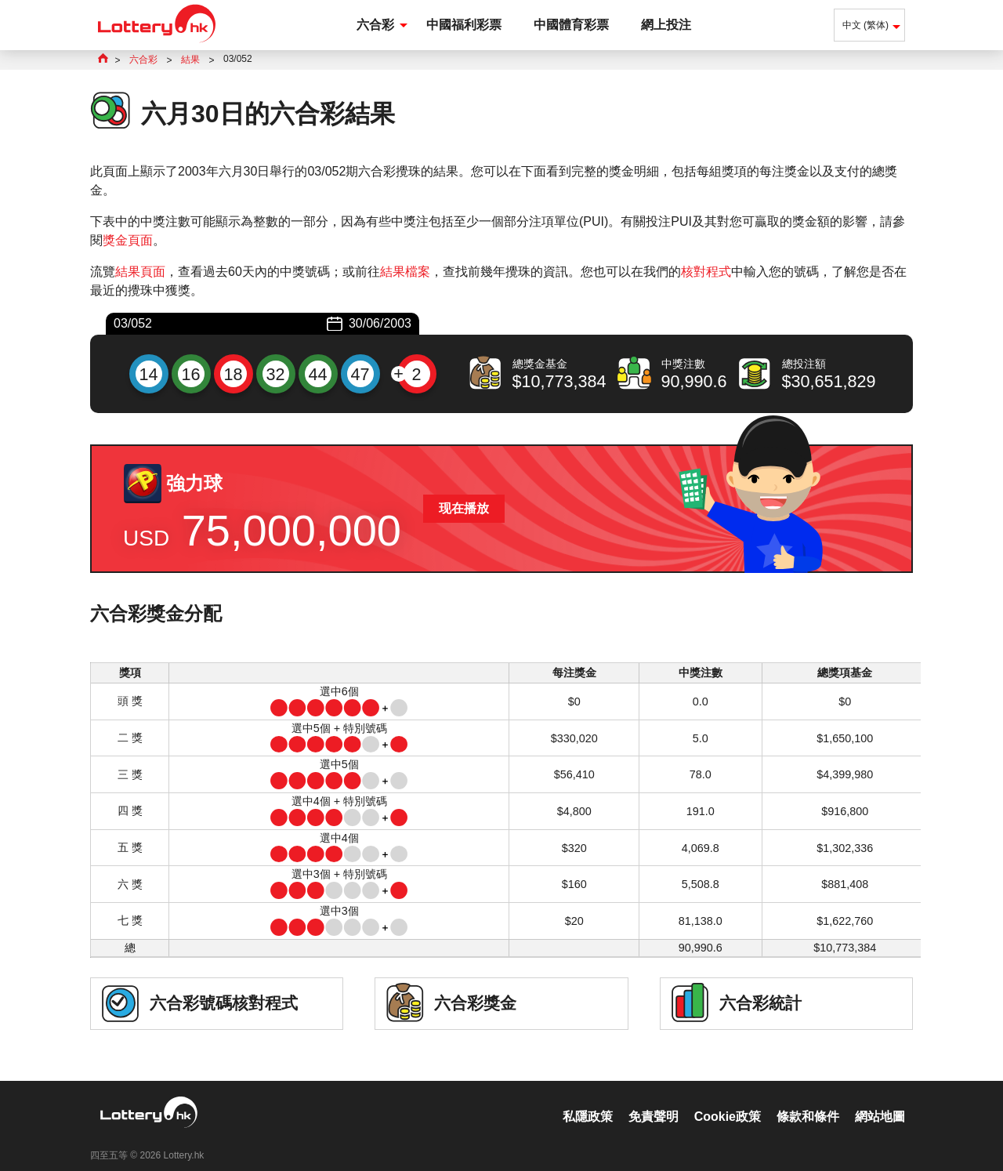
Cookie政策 (727, 1100)
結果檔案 (405, 271)
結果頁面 (140, 271)
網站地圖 (880, 1100)
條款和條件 (808, 1100)
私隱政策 (588, 1100)
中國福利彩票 (464, 24)
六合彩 (375, 24)
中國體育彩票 (571, 24)
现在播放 (464, 508)
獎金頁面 (128, 240)
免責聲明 (653, 1100)
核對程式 (706, 271)
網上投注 (666, 24)
